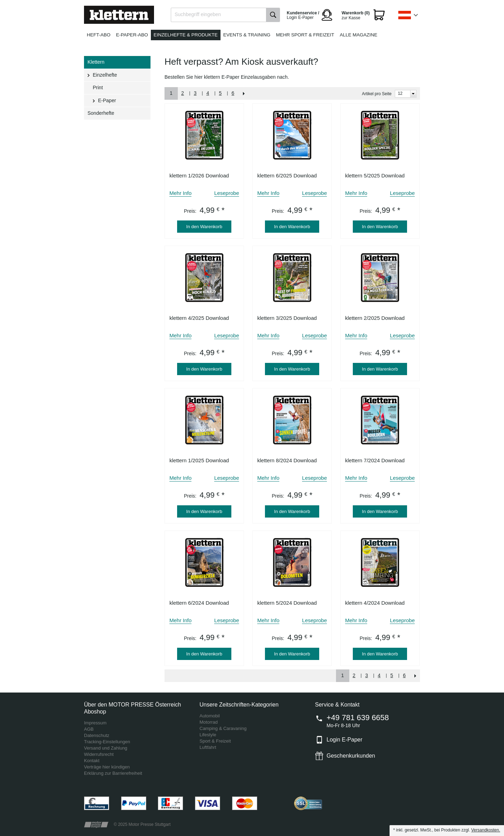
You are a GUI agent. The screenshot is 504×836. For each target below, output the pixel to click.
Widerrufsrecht (99, 754)
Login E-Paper (344, 740)
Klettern (96, 62)
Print (98, 87)
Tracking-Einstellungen (107, 741)
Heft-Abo (99, 34)
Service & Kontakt (337, 705)
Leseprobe (226, 193)
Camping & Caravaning (223, 728)
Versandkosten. (485, 830)
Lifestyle (208, 734)
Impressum (95, 722)
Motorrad (209, 722)
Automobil (210, 715)
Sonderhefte (101, 113)
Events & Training (247, 34)
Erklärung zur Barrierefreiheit (113, 773)
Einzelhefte (105, 75)
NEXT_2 (244, 93)
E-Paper (107, 100)
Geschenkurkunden (351, 756)
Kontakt (91, 760)
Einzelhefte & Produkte (186, 34)
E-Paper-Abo (132, 34)
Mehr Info (180, 193)
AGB (88, 729)
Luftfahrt (208, 747)
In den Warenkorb (204, 226)
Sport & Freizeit (215, 741)
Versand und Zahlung (105, 748)
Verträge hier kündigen (107, 767)
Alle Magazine (358, 34)
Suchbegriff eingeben (198, 14)
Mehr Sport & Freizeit (305, 34)
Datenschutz (96, 735)
